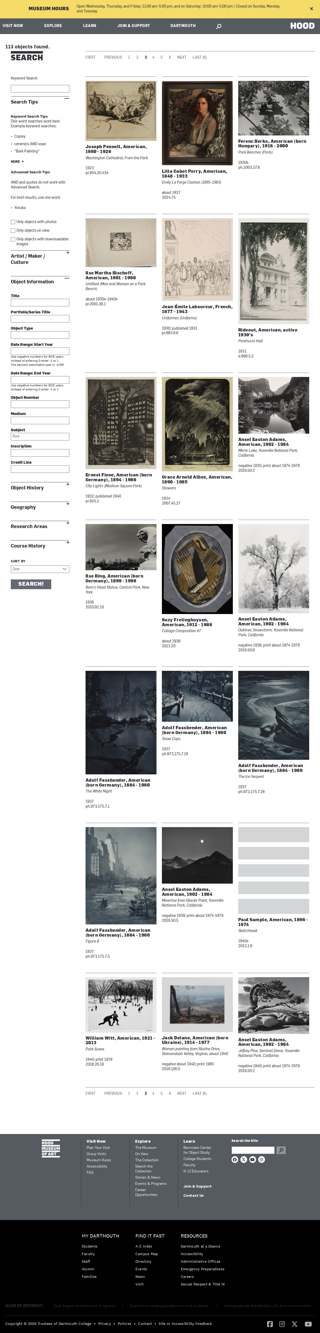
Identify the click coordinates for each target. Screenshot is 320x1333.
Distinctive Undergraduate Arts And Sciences (170, 1305)
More (15, 162)
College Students (197, 1159)
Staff (86, 1261)
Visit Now (13, 26)
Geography (23, 507)
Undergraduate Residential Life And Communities (267, 1305)
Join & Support (133, 26)
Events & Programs (151, 1184)
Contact (145, 1323)
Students (89, 1246)
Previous (113, 58)
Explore (53, 26)
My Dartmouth (100, 1236)
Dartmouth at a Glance (200, 1246)
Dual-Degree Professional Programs (85, 1305)
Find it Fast (150, 1236)
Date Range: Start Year (32, 345)
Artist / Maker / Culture (28, 259)
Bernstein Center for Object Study (197, 1150)
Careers (187, 1276)
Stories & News (148, 1178)
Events (141, 1268)
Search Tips (24, 102)
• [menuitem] (95, 1323)
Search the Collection (144, 1169)
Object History (27, 488)
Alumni (88, 1268)
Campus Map (146, 1253)
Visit (139, 1284)
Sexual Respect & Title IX (203, 1284)
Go (281, 1150)
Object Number (25, 398)
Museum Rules (99, 1160)
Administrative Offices (201, 1261)
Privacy (104, 1323)
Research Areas (29, 526)
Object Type (22, 329)
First (91, 58)
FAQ (90, 1173)
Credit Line (21, 463)
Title (15, 296)
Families (89, 1276)
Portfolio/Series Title (30, 312)
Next (181, 58)
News (140, 1276)
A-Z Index (143, 1246)
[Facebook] (270, 1324)
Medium (18, 414)
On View (141, 1154)
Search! (31, 584)
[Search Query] (253, 1150)
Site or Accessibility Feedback (185, 1323)
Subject (18, 430)
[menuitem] (102, 1257)
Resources (194, 1236)
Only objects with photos (36, 222)
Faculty (189, 1165)
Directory (143, 1261)
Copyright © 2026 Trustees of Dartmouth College (48, 1323)
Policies (124, 1323)
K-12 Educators (196, 1171)
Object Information (32, 282)
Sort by (18, 561)
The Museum (145, 1148)
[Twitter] (294, 1324)
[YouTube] (308, 1324)
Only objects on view (33, 231)
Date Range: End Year (31, 374)
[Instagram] (282, 1324)
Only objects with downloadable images (42, 241)
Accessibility (97, 1167)
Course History (28, 546)
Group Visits (96, 1154)
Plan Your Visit (98, 1148)
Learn (89, 26)
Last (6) (200, 58)
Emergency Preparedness (203, 1268)
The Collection (147, 1160)
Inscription (21, 447)
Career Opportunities (146, 1192)
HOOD (303, 25)
